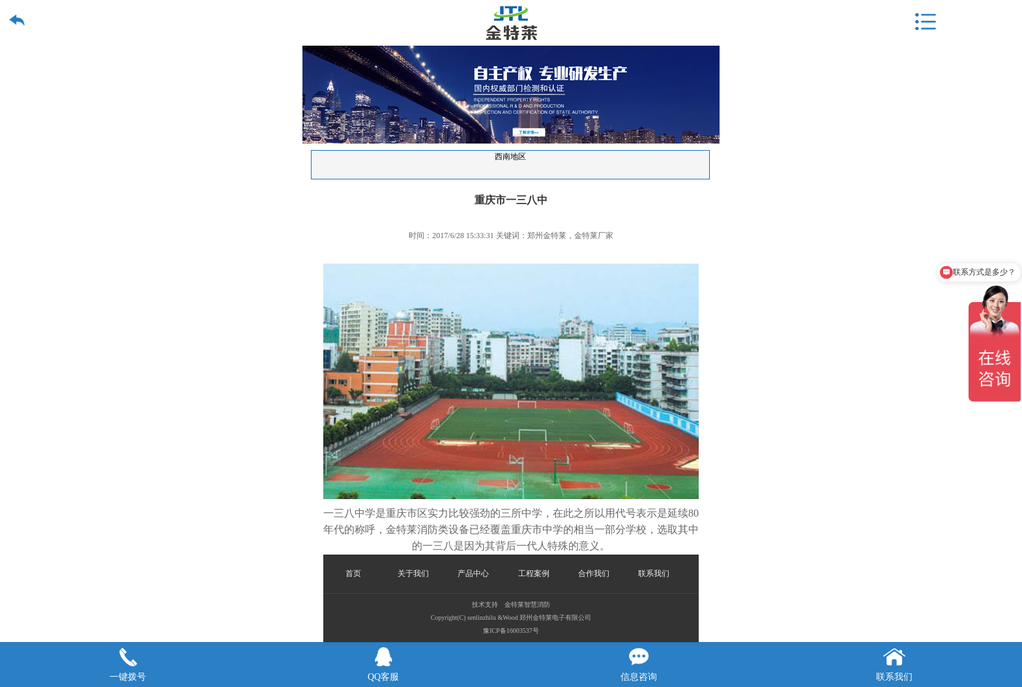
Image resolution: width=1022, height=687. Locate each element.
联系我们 (653, 573)
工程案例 (533, 573)
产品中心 (473, 573)
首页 (353, 573)
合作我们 (593, 573)
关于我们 (413, 573)
